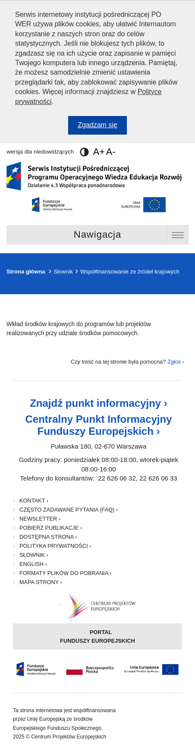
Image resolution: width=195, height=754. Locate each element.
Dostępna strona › (48, 537)
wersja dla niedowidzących (47, 151)
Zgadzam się (102, 127)
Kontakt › (33, 500)
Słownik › (33, 555)
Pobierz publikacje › (50, 528)
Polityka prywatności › (55, 546)
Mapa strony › (40, 582)
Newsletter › (39, 518)
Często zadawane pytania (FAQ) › (68, 509)
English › (33, 564)
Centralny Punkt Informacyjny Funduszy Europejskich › (98, 425)
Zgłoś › (175, 361)
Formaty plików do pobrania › (65, 573)
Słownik (63, 271)
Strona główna (25, 271)
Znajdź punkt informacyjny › (98, 403)
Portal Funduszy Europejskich (110, 639)
